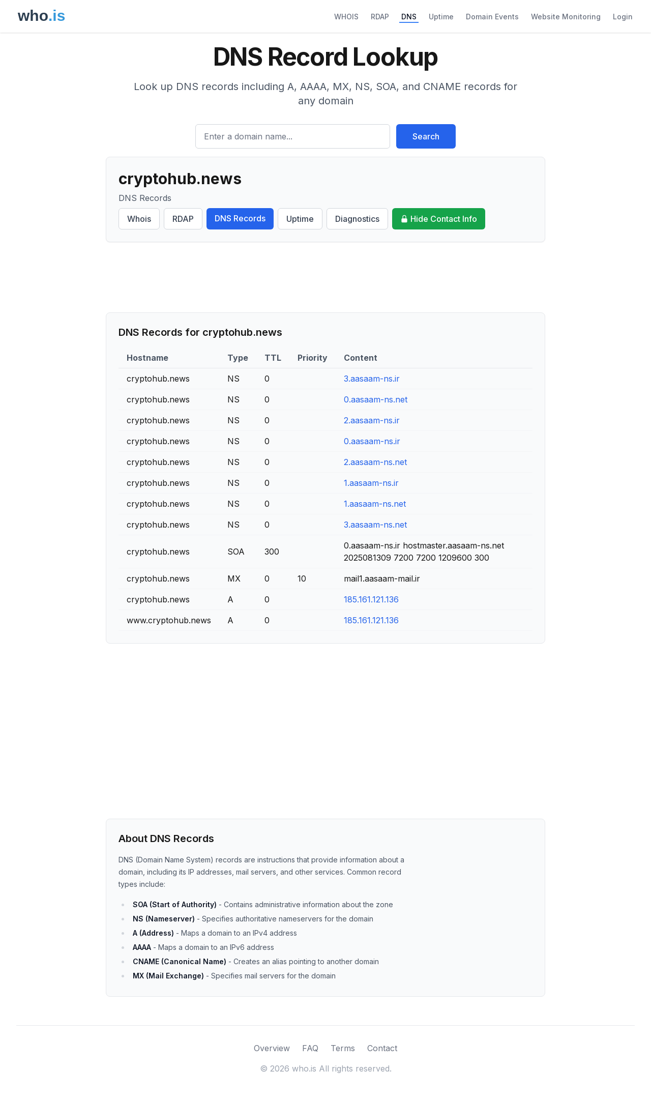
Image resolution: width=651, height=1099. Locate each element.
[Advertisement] (325, 277)
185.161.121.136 (371, 599)
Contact (382, 1048)
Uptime (441, 16)
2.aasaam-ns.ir (372, 420)
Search (425, 136)
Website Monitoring (566, 16)
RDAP (380, 16)
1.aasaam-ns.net (375, 504)
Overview (272, 1048)
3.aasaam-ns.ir (372, 378)
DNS (409, 16)
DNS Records (240, 218)
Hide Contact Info (438, 219)
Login (623, 16)
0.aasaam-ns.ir (372, 441)
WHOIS (346, 16)
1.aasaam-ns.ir (371, 483)
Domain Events (492, 16)
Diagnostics (357, 219)
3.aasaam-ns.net (375, 524)
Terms (343, 1048)
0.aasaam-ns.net (375, 399)
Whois (139, 219)
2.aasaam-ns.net (375, 462)
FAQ (310, 1048)
